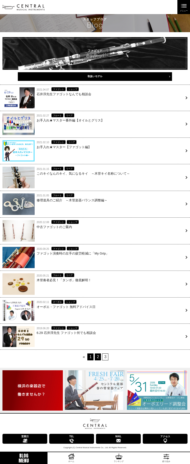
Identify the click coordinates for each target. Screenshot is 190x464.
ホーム (71, 461)
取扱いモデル (95, 76)
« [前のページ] (84, 357)
